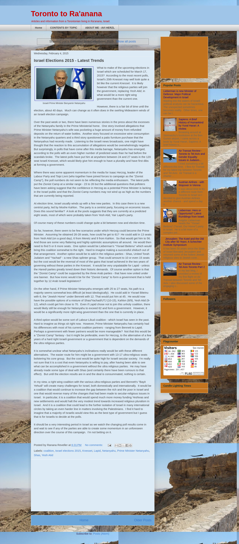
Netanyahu (109, 450)
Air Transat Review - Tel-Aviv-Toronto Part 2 (192, 265)
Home (38, 27)
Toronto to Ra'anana (66, 14)
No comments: (94, 445)
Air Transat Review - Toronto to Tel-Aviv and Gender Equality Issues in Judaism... (192, 155)
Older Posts (143, 520)
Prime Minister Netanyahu (133, 450)
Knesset (87, 450)
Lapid (97, 450)
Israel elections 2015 (68, 450)
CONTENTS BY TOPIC (63, 27)
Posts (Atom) (101, 533)
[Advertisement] (92, 485)
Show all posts (126, 41)
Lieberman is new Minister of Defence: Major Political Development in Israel (179, 94)
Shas (37, 455)
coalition (49, 450)
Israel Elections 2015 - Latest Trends (69, 60)
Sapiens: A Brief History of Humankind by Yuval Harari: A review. (191, 124)
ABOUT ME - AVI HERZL (100, 27)
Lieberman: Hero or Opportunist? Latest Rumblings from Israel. (192, 213)
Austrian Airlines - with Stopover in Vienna (191, 184)
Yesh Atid (47, 455)
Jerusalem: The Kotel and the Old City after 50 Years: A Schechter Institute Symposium (183, 242)
